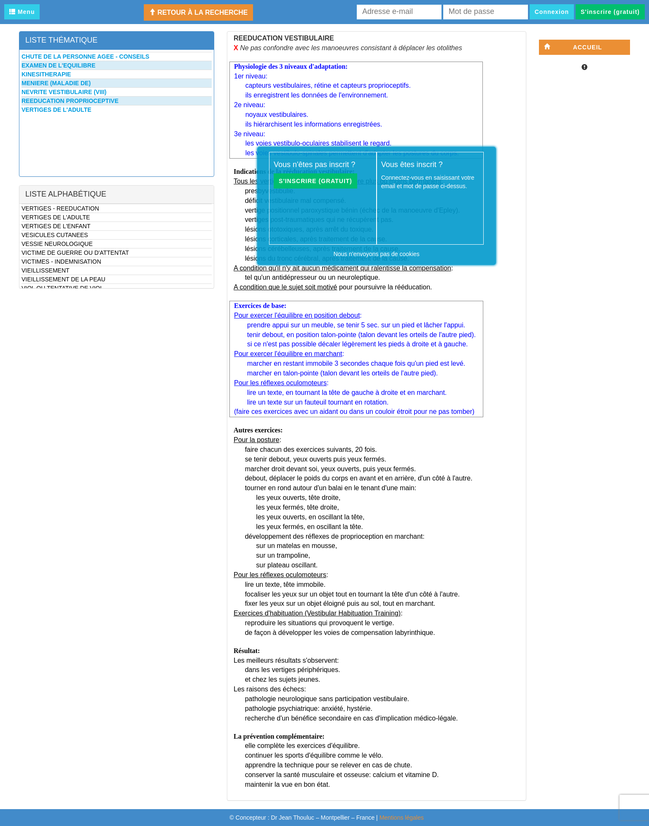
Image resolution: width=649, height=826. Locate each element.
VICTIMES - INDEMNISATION (61, 261)
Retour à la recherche (198, 12)
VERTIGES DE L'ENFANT (56, 226)
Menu (22, 11)
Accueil (573, 47)
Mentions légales (402, 817)
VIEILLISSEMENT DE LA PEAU (63, 279)
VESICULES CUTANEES (55, 235)
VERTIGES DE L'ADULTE (56, 217)
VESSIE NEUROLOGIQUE (57, 243)
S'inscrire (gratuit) (610, 11)
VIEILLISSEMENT (46, 270)
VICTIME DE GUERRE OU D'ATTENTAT (75, 252)
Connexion (552, 11)
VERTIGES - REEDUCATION (60, 208)
